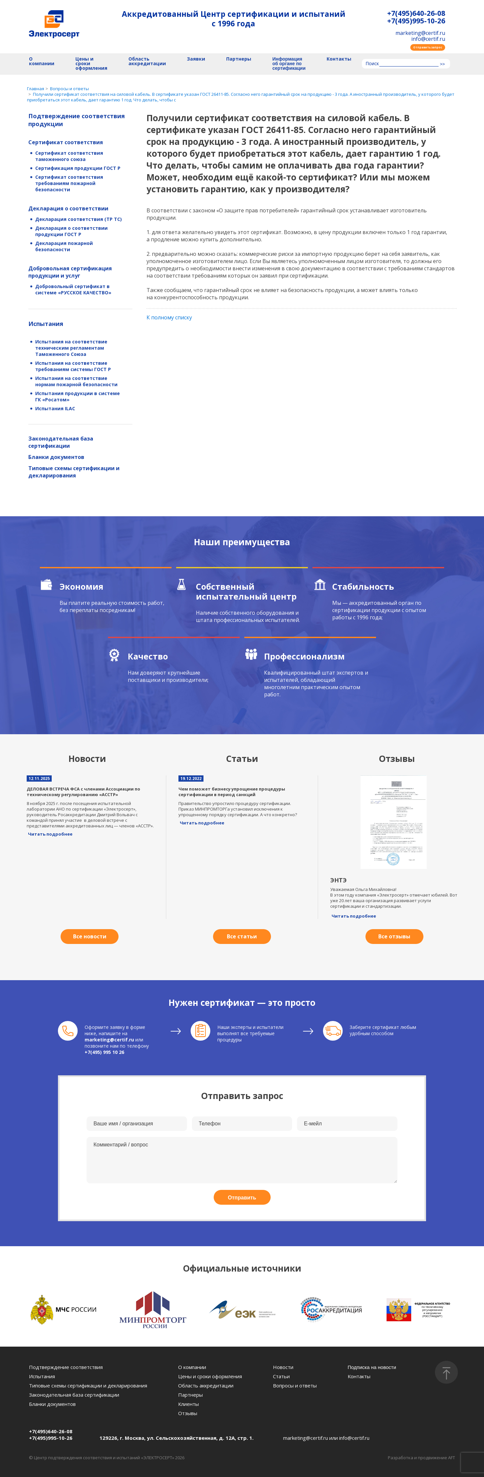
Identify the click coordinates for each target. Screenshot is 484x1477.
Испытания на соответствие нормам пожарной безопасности (76, 381)
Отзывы (187, 1413)
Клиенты (188, 1404)
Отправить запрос (427, 47)
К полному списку (169, 317)
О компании (41, 61)
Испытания (45, 324)
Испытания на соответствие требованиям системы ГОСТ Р (73, 366)
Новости (283, 1367)
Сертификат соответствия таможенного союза (69, 156)
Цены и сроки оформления (91, 64)
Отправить (242, 1197)
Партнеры (238, 59)
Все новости (89, 936)
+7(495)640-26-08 (416, 13)
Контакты (339, 59)
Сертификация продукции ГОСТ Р (78, 168)
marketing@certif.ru (420, 33)
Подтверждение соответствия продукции (76, 120)
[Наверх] (446, 1372)
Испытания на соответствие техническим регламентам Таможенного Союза (71, 347)
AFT (451, 1458)
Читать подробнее (50, 834)
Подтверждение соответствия (66, 1367)
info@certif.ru (428, 38)
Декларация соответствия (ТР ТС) (78, 219)
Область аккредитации (147, 61)
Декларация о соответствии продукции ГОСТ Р (71, 231)
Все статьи (242, 936)
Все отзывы (394, 936)
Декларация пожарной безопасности (64, 246)
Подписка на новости (372, 1367)
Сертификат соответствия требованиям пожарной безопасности (69, 183)
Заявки (196, 59)
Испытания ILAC (55, 408)
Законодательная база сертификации (60, 442)
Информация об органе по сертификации (289, 64)
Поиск (372, 64)
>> (442, 64)
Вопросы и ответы (295, 1385)
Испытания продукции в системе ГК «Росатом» (77, 396)
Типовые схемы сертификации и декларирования (74, 472)
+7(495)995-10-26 (416, 20)
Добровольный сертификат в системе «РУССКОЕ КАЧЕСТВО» (73, 289)
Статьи (281, 1376)
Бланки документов (56, 457)
